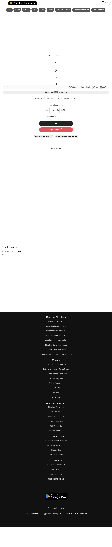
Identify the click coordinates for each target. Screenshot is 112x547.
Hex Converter (56, 412)
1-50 (9, 10)
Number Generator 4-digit (56, 340)
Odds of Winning (56, 383)
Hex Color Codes (56, 455)
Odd (34, 10)
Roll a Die (56, 392)
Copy (94, 87)
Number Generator (22, 3)
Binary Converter (56, 421)
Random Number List (56, 465)
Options (72, 87)
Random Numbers (81, 10)
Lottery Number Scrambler (56, 374)
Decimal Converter (56, 416)
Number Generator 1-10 (56, 331)
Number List (56, 469)
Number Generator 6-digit (56, 345)
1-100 (17, 10)
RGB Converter (56, 426)
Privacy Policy (52, 513)
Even (42, 10)
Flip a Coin (56, 388)
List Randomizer (63, 10)
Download (84, 87)
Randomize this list (43, 136)
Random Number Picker (67, 136)
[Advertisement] (56, 32)
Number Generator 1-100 (56, 335)
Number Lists (56, 474)
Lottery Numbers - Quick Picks (56, 369)
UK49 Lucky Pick (56, 378)
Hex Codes (56, 450)
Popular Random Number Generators (56, 354)
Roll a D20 (56, 397)
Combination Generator (56, 326)
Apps (105, 2)
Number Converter (56, 407)
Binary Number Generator (56, 441)
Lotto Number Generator (56, 364)
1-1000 (26, 10)
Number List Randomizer (56, 350)
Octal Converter (56, 431)
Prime (50, 10)
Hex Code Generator (56, 445)
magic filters (56, 129)
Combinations (98, 10)
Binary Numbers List (56, 479)
